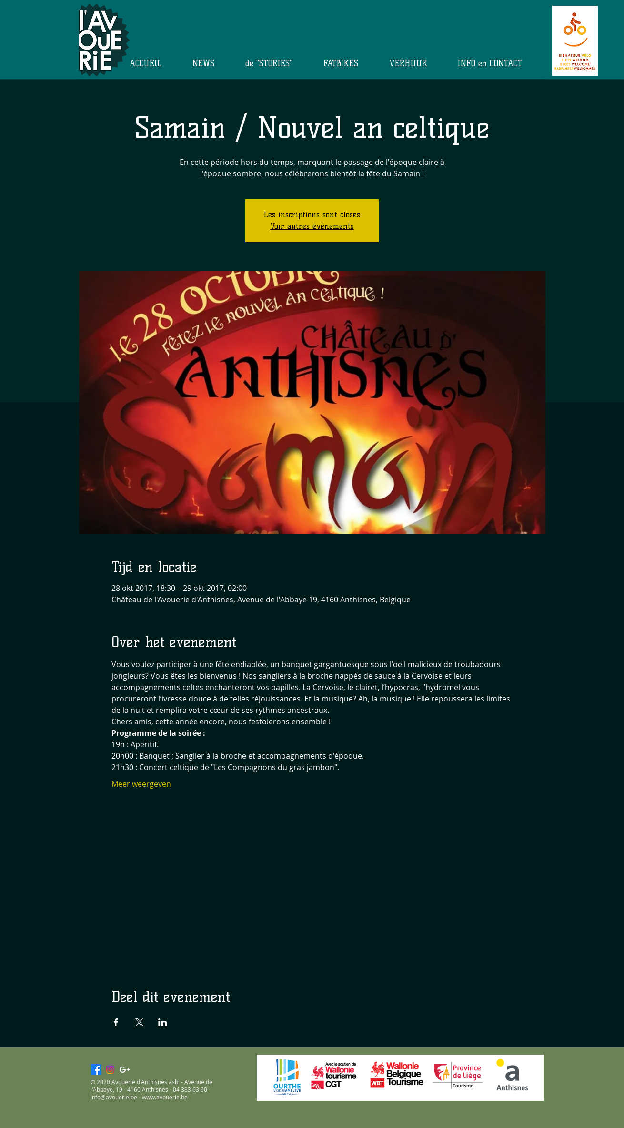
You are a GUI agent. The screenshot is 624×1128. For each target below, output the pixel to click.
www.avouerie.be (165, 1097)
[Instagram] (110, 1069)
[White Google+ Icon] (124, 1069)
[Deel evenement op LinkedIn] (162, 1022)
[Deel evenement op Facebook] (116, 1022)
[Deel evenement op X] (139, 1022)
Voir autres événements (312, 226)
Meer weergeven (141, 784)
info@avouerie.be (114, 1097)
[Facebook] (96, 1069)
